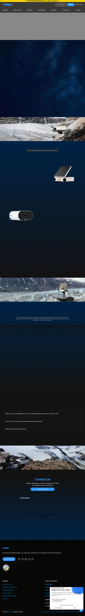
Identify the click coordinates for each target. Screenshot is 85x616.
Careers (53, 611)
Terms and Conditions (61, 611)
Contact (5, 599)
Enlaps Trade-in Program (10, 596)
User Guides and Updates (10, 587)
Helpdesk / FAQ (7, 584)
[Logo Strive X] (7, 4)
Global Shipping (7, 593)
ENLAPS (9, 611)
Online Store (49, 584)
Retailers (47, 587)
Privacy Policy (71, 611)
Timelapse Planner (8, 590)
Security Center (45, 611)
